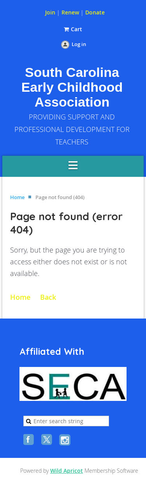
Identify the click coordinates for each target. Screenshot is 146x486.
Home (17, 197)
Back (48, 297)
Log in (79, 44)
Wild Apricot (66, 470)
